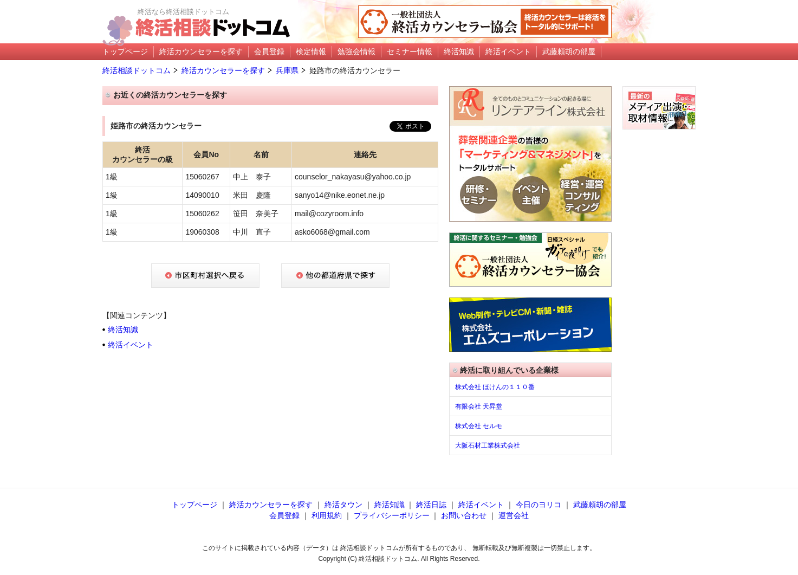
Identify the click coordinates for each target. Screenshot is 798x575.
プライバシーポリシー (392, 515)
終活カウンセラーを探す (223, 70)
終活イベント (130, 344)
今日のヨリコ (538, 504)
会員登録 (284, 515)
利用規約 (327, 515)
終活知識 (123, 329)
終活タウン (343, 504)
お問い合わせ (463, 515)
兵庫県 (287, 70)
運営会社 (513, 515)
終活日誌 (431, 504)
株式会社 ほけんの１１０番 (495, 387)
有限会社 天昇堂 (478, 406)
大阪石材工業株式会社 (487, 445)
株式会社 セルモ (478, 426)
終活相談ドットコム (136, 70)
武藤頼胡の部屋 (599, 504)
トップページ (194, 504)
